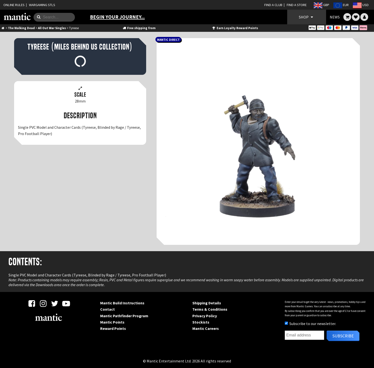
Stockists (200, 322)
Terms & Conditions (209, 309)
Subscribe (343, 336)
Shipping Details (206, 302)
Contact (107, 309)
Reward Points (113, 328)
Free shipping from (139, 28)
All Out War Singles (52, 28)
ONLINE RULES (14, 5)
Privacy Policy (204, 315)
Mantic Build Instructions (122, 302)
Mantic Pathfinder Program (124, 315)
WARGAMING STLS (42, 5)
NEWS (335, 17)
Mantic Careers (205, 328)
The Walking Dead (21, 28)
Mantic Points (112, 322)
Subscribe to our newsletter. (310, 323)
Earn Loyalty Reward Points (235, 28)
